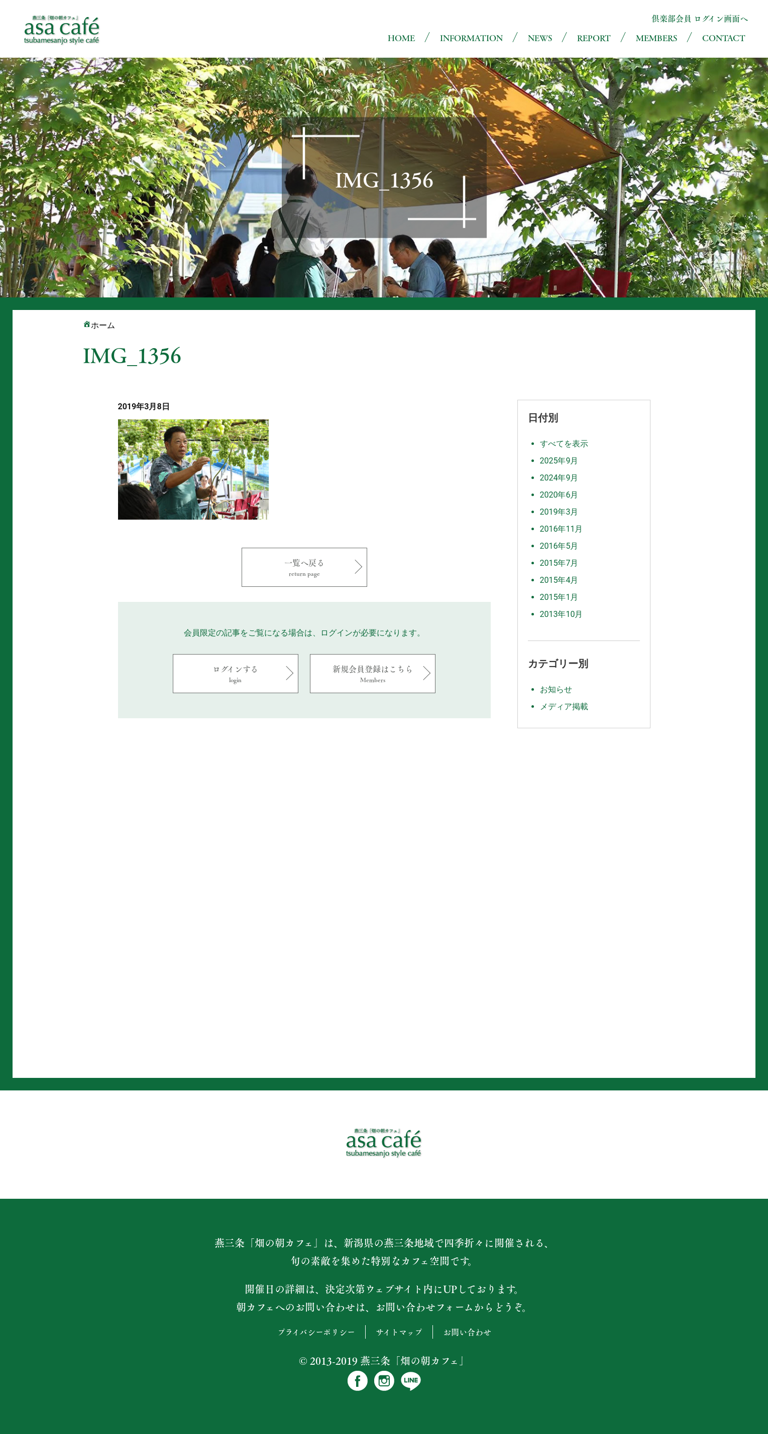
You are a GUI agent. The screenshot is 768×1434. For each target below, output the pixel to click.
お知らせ (556, 689)
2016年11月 (561, 529)
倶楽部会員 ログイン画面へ (699, 18)
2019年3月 (559, 512)
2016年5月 (559, 546)
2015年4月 (559, 580)
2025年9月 (559, 460)
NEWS (540, 38)
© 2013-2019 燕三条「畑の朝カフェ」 (384, 1360)
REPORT (594, 38)
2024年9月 (559, 478)
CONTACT (723, 38)
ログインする (235, 673)
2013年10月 (561, 614)
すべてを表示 (564, 443)
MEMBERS (656, 38)
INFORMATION (471, 38)
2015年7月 (559, 563)
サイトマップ (399, 1332)
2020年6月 (559, 495)
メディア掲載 (564, 706)
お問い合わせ (467, 1332)
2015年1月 (559, 597)
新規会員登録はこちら (372, 673)
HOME (401, 38)
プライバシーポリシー (316, 1332)
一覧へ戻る (304, 567)
